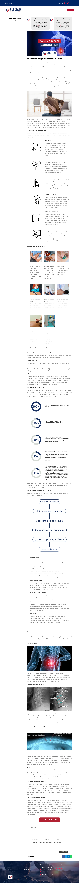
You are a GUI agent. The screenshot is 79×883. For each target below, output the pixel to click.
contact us (62, 10)
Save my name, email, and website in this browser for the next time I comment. (47, 842)
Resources (45, 10)
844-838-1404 (24, 1)
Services (33, 10)
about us (28, 10)
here (38, 25)
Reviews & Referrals (53, 10)
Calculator (39, 10)
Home (24, 10)
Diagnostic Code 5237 (65, 392)
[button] (63, 856)
